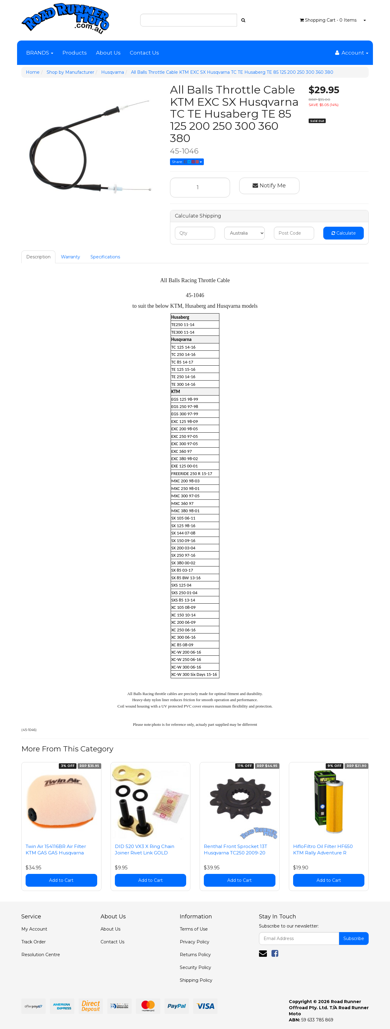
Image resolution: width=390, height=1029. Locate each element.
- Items (328, 20)
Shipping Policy (196, 980)
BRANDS (39, 53)
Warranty (70, 257)
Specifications (105, 257)
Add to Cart (61, 880)
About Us (108, 53)
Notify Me (269, 185)
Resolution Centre (40, 954)
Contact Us (144, 53)
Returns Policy (195, 954)
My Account (34, 929)
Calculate (344, 233)
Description (38, 257)
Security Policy (195, 967)
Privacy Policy (194, 942)
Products (74, 53)
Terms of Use (194, 929)
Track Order (33, 942)
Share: (187, 161)
